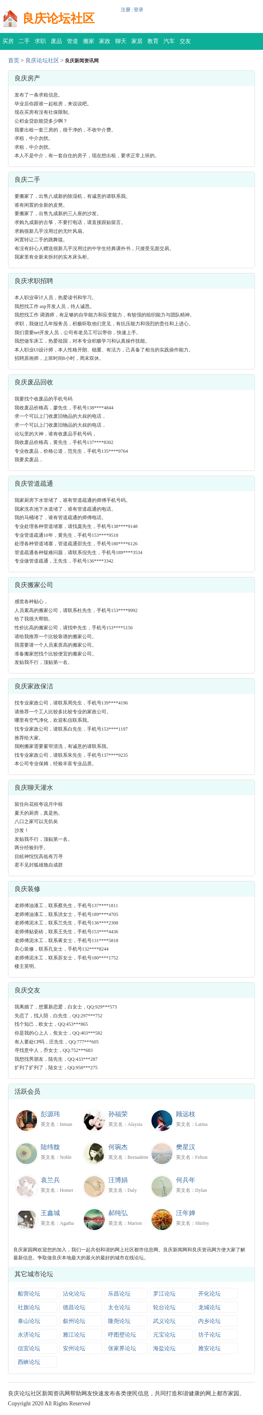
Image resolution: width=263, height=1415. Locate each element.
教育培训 (153, 44)
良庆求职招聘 (33, 280)
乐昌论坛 (119, 1294)
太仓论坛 (119, 1307)
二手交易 (24, 44)
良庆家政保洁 (33, 686)
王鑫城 (50, 1213)
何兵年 (185, 1180)
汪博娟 (118, 1180)
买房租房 (8, 44)
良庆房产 (27, 78)
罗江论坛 (164, 1294)
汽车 (169, 41)
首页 (13, 61)
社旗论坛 (29, 1307)
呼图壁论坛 (122, 1335)
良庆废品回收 (33, 382)
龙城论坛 (209, 1307)
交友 (185, 41)
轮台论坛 (164, 1307)
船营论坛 (29, 1294)
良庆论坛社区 (58, 18)
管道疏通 (72, 44)
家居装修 (137, 44)
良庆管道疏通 (33, 483)
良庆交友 (27, 990)
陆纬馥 (50, 1147)
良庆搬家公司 (33, 584)
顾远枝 (185, 1114)
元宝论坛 (164, 1335)
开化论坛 (209, 1294)
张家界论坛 (122, 1348)
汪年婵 (185, 1213)
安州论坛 (74, 1348)
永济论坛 (29, 1335)
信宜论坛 (29, 1348)
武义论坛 (164, 1321)
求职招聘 (40, 44)
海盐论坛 (164, 1348)
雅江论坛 (74, 1335)
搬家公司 (88, 44)
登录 (138, 9)
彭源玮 (50, 1114)
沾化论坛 (74, 1294)
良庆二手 (27, 179)
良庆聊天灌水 (33, 787)
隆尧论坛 (119, 1321)
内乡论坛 (209, 1321)
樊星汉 (185, 1147)
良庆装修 (27, 888)
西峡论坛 (29, 1362)
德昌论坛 (74, 1307)
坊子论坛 (209, 1335)
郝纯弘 (118, 1213)
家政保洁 (104, 44)
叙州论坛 (74, 1321)
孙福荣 (118, 1114)
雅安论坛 (209, 1348)
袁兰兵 (50, 1180)
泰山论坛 (29, 1321)
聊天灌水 (120, 44)
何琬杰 (118, 1147)
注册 (125, 9)
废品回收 (56, 44)
